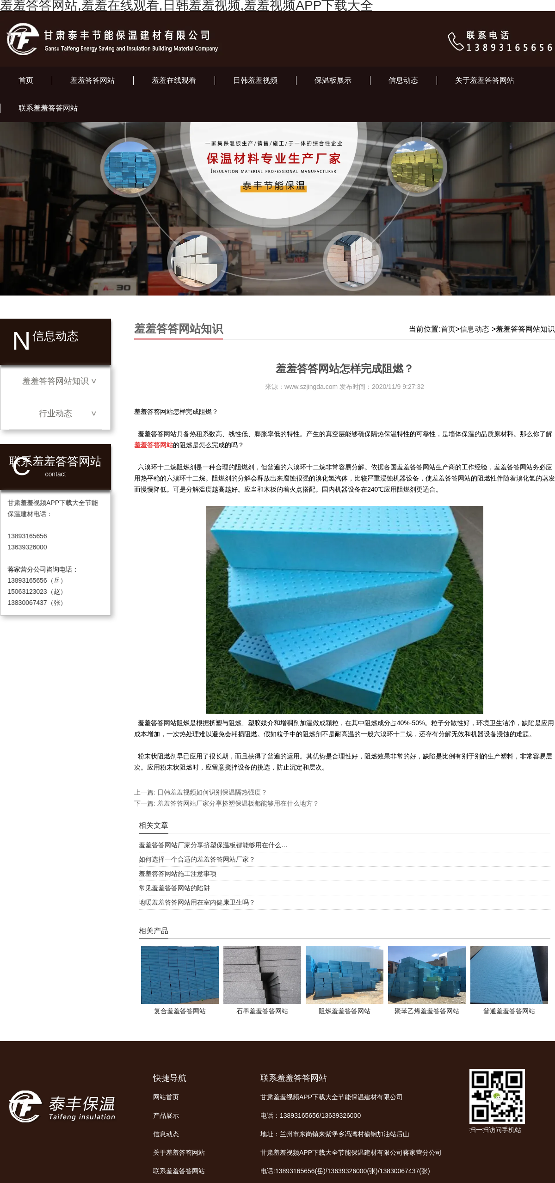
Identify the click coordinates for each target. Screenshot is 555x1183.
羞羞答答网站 (92, 80)
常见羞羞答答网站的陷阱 (174, 888)
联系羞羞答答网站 (48, 108)
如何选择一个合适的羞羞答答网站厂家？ (197, 859)
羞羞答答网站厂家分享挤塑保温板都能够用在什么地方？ (237, 803)
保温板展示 (333, 80)
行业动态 (55, 413)
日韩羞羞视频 (255, 80)
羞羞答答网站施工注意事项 (177, 873)
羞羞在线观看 (174, 80)
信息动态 (403, 80)
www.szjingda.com (311, 386)
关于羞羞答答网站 (484, 80)
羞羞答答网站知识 (55, 381)
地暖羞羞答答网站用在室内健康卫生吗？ (197, 902)
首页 (25, 80)
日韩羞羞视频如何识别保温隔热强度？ (211, 792)
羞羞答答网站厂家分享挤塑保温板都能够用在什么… (213, 845)
